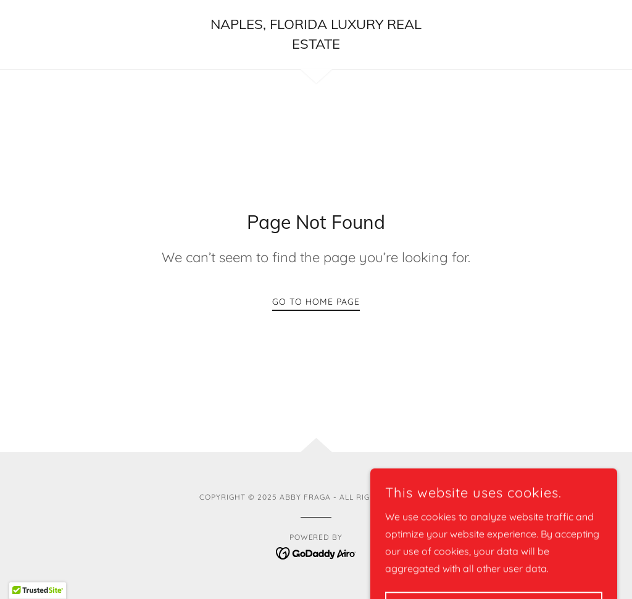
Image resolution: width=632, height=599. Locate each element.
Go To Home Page (316, 301)
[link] (316, 45)
